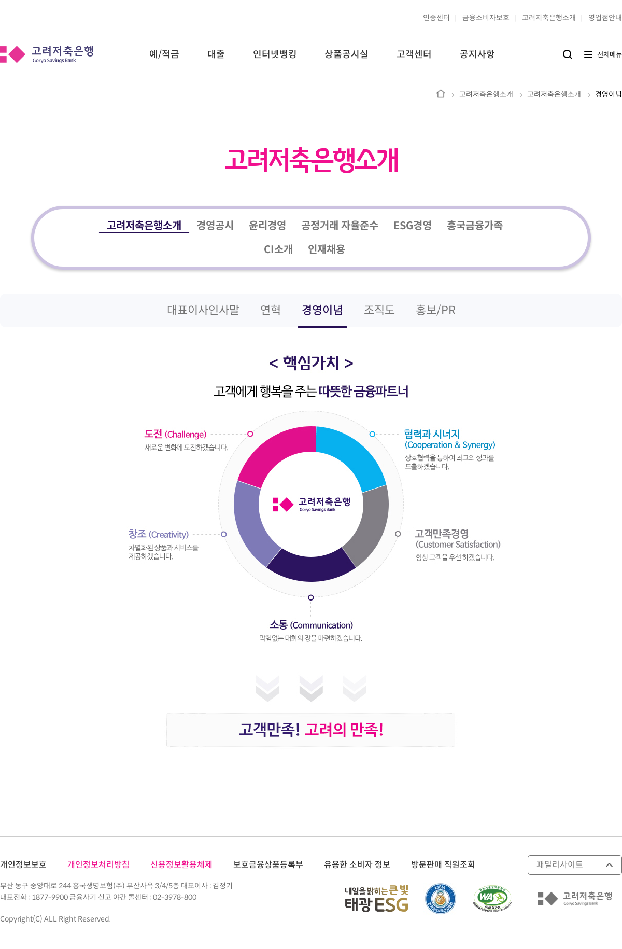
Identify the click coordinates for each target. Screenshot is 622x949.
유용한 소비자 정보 (357, 864)
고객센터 (414, 54)
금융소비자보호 (486, 17)
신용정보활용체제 (181, 864)
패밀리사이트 (559, 864)
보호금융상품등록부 (268, 864)
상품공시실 (346, 54)
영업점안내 (605, 17)
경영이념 (608, 94)
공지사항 (477, 54)
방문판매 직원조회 (443, 864)
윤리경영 (267, 225)
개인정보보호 (23, 864)
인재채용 (326, 249)
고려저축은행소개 (549, 17)
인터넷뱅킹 (275, 54)
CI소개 (278, 249)
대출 (216, 54)
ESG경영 (412, 225)
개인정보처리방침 (98, 864)
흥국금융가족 (475, 225)
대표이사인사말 (203, 310)
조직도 (379, 310)
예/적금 (164, 54)
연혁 (270, 310)
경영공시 (215, 225)
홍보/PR (436, 310)
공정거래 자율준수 (339, 225)
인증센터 (436, 17)
